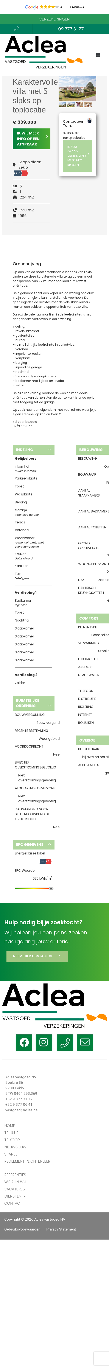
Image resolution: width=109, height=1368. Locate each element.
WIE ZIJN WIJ (15, 1182)
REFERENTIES (15, 1174)
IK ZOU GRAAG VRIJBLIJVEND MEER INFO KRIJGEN (78, 156)
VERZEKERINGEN (54, 19)
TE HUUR (11, 1132)
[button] (98, 55)
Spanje (10, 1154)
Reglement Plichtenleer (27, 1161)
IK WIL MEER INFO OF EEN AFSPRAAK (32, 139)
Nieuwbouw (15, 1147)
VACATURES (14, 1189)
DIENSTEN (16, 1196)
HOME (9, 1125)
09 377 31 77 (71, 28)
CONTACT (13, 1203)
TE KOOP (12, 1140)
